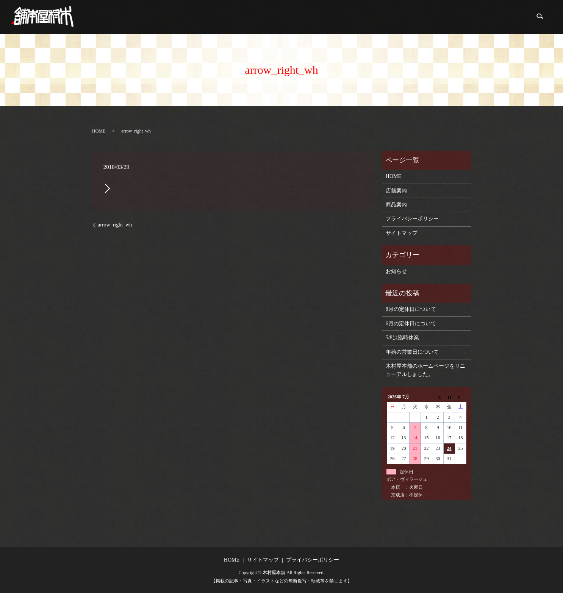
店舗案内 (476, 17)
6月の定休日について (411, 323)
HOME (445, 17)
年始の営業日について (412, 352)
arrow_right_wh (115, 225)
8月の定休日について (411, 309)
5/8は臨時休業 (402, 337)
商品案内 (510, 17)
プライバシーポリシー (412, 219)
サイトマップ (402, 233)
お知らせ (396, 271)
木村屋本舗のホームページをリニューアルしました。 (425, 370)
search (539, 17)
